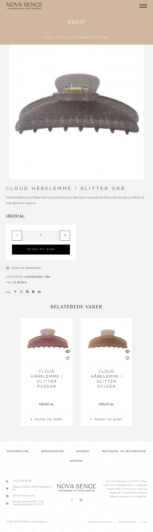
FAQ (144, 522)
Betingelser (127, 522)
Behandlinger (52, 451)
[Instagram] (80, 500)
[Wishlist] (23, 268)
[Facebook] (72, 500)
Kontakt (76, 461)
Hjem (48, 37)
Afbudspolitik (17, 451)
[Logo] (25, 6)
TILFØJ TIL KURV (41, 249)
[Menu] (143, 6)
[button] (47, 420)
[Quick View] (68, 351)
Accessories (34, 277)
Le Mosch (20, 282)
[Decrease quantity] (17, 236)
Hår (47, 277)
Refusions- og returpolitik (124, 451)
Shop (60, 37)
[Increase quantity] (65, 236)
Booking (82, 451)
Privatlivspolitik (100, 522)
